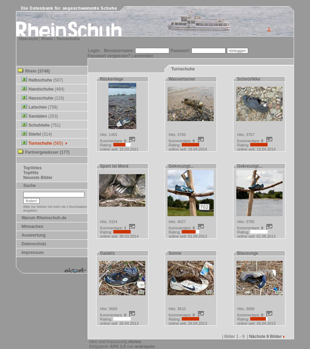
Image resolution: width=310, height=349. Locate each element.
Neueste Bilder (37, 177)
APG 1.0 (118, 346)
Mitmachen (32, 226)
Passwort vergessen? (109, 55)
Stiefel (34, 134)
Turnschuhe (68, 38)
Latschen (37, 107)
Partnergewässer (42, 152)
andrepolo (145, 346)
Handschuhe (41, 89)
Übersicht (28, 38)
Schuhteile (39, 125)
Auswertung (34, 235)
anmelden (143, 55)
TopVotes (32, 167)
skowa (134, 341)
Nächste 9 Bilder (267, 336)
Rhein (47, 38)
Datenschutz (34, 243)
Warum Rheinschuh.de (44, 217)
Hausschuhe (40, 98)
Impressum (33, 252)
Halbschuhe (40, 80)
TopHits (31, 172)
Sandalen (37, 116)
